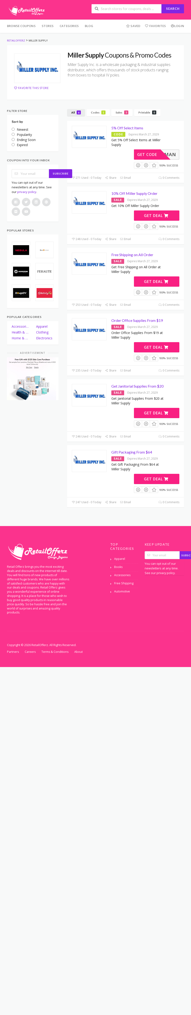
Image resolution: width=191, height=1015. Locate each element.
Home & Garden (21, 338)
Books (118, 567)
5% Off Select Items (127, 128)
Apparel (42, 326)
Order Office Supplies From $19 (137, 320)
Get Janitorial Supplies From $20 (137, 386)
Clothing (42, 332)
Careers (30, 652)
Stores (48, 26)
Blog (89, 26)
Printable (147, 112)
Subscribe (60, 173)
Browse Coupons (21, 26)
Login (177, 26)
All (76, 112)
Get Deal (156, 215)
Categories (69, 26)
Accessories (21, 326)
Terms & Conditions (54, 652)
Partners (13, 652)
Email (125, 178)
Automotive (122, 591)
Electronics (44, 338)
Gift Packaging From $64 (131, 452)
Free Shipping (123, 583)
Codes (98, 112)
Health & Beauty (21, 332)
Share (110, 178)
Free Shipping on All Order (132, 254)
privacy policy (26, 192)
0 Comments (169, 178)
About (78, 652)
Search (173, 8)
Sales (122, 112)
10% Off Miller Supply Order (134, 193)
